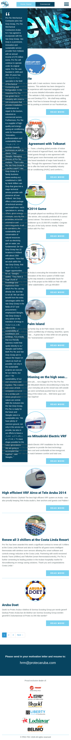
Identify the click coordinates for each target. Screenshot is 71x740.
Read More (57, 112)
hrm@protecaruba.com (38, 663)
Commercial (45, 4)
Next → (20, 635)
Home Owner (25, 4)
